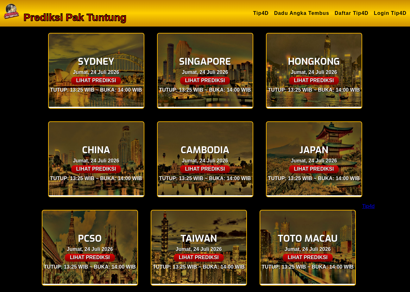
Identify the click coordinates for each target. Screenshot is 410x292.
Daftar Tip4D (352, 13)
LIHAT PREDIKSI (96, 80)
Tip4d (368, 206)
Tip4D (261, 13)
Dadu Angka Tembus (301, 13)
